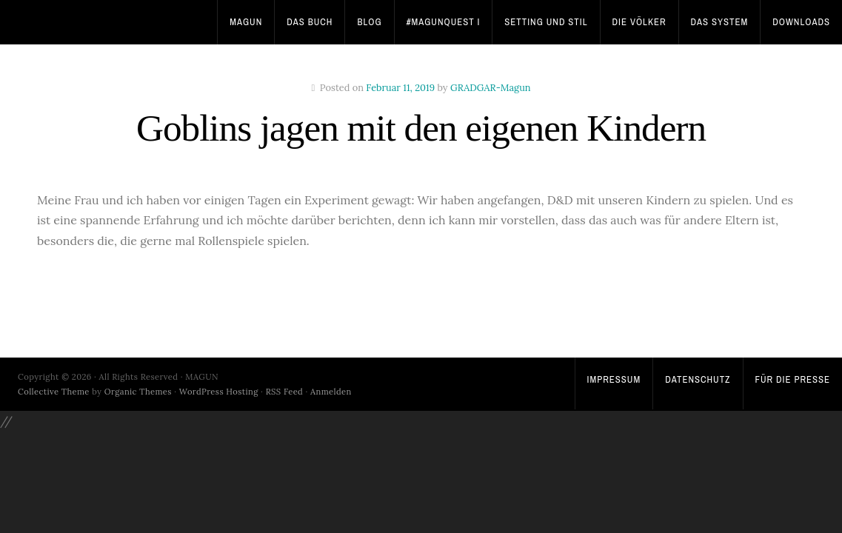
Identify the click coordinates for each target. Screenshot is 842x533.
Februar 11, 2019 (400, 87)
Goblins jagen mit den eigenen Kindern (421, 128)
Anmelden (331, 391)
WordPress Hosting (218, 391)
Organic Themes (138, 391)
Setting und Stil (545, 22)
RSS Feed (285, 391)
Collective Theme (54, 391)
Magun (246, 22)
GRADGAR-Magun (490, 87)
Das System (720, 22)
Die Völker (639, 22)
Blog (369, 22)
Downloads (801, 22)
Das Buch (310, 22)
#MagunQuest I (444, 22)
